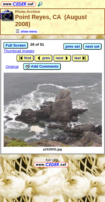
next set (92, 46)
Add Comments (42, 66)
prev (43, 58)
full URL (52, 160)
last (80, 58)
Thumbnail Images (19, 51)
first (25, 58)
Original (12, 67)
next (62, 58)
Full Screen (16, 45)
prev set (73, 46)
